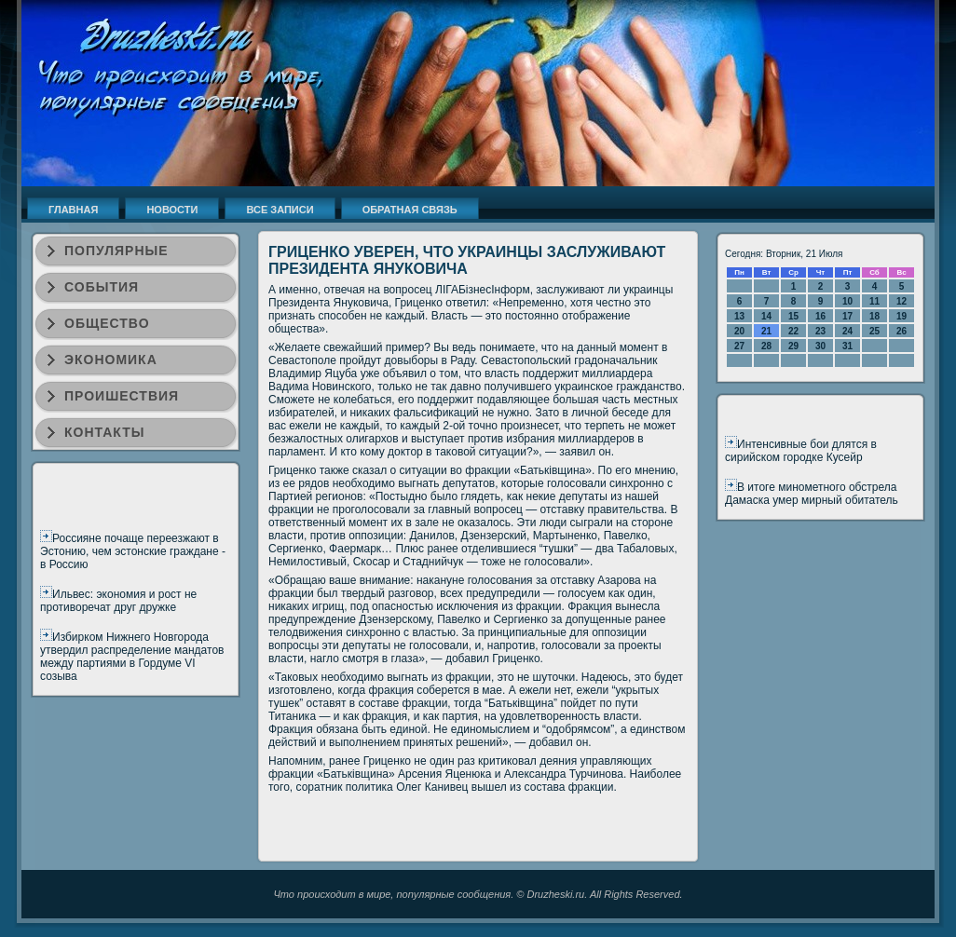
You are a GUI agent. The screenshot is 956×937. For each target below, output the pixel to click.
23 (820, 331)
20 (739, 331)
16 (820, 316)
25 (874, 331)
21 (766, 331)
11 (874, 301)
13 (739, 316)
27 (739, 346)
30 (820, 346)
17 (847, 316)
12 (901, 301)
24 (847, 331)
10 (847, 301)
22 (793, 331)
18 (874, 316)
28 (766, 346)
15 (793, 316)
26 (901, 331)
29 (793, 346)
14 (766, 316)
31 (847, 346)
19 (901, 316)
